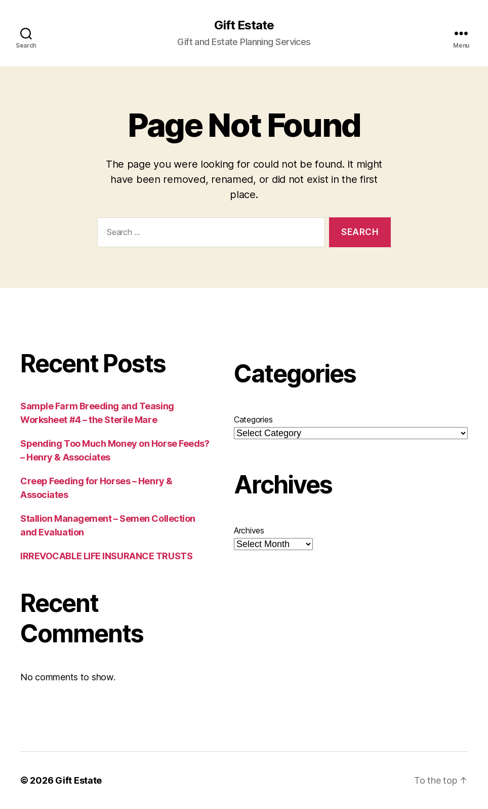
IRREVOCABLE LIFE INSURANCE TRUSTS (106, 556)
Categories (253, 419)
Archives (249, 530)
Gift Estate (244, 25)
